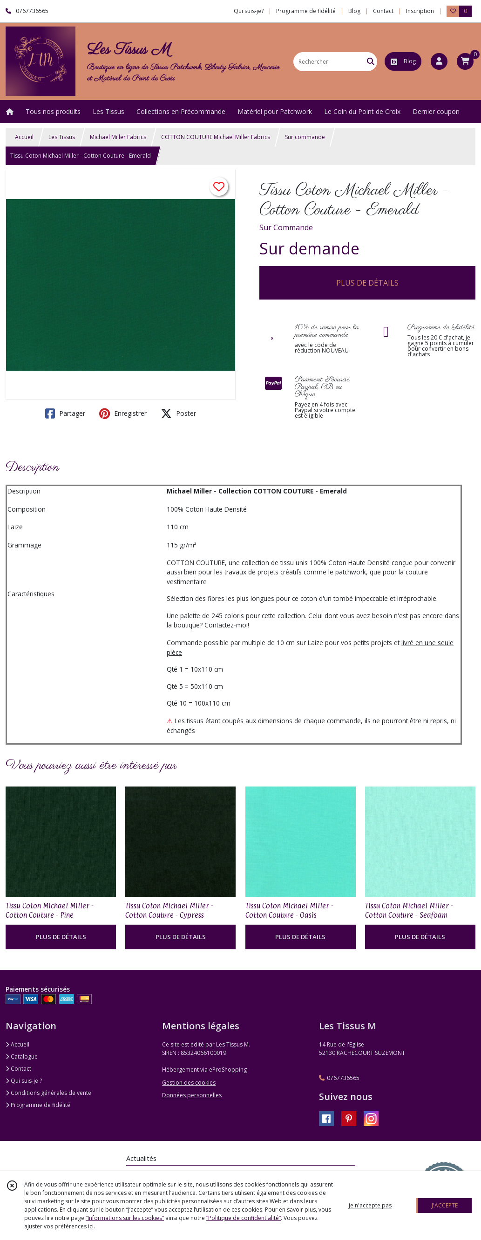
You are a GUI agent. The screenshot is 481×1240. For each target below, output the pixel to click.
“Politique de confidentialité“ (243, 1218)
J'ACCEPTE (445, 1205)
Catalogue (22, 1056)
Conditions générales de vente (48, 1093)
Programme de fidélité (38, 1105)
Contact (383, 11)
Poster (178, 413)
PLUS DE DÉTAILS (367, 283)
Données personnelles (192, 1095)
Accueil (24, 137)
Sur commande (305, 137)
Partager (65, 413)
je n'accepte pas (370, 1205)
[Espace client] (439, 61)
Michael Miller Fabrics (118, 137)
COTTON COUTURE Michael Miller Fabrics (215, 137)
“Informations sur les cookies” (125, 1218)
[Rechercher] (371, 62)
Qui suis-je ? (24, 1081)
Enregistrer (123, 413)
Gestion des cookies (189, 1083)
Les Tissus (61, 137)
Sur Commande (286, 227)
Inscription (420, 11)
